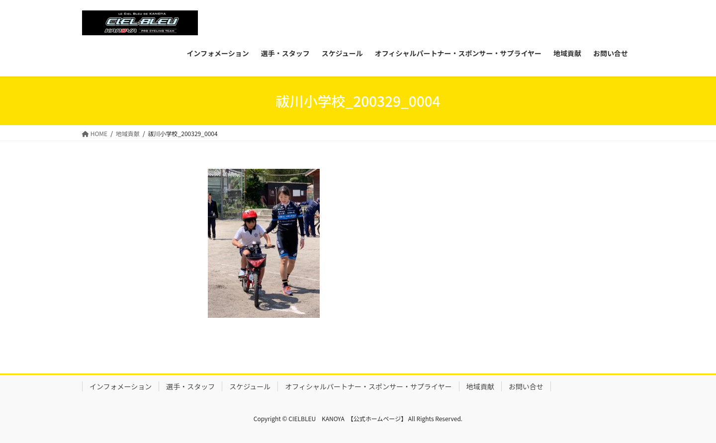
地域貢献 (480, 386)
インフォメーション (121, 386)
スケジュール (249, 386)
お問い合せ (526, 386)
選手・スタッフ (190, 386)
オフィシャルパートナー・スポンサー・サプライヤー (368, 386)
